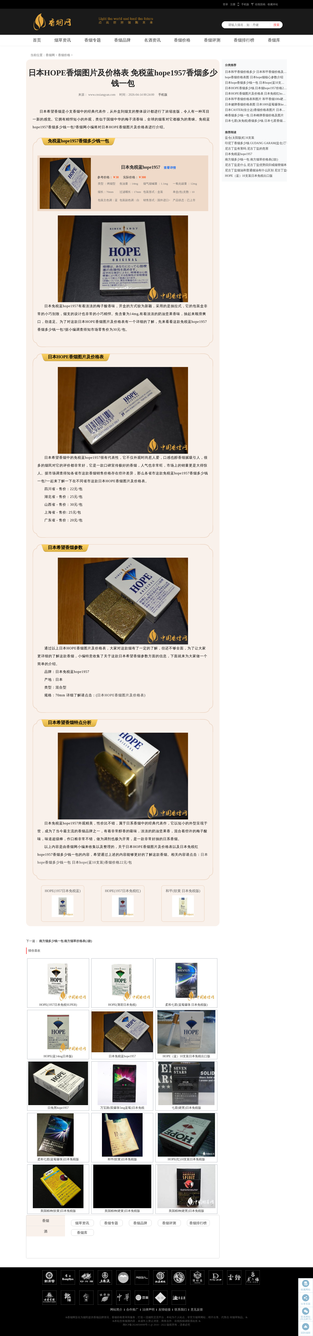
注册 (232, 4)
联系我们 (181, 1309)
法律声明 (148, 1309)
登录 (225, 4)
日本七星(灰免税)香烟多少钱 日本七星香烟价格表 (258, 120)
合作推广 (132, 1309)
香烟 (45, 1221)
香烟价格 (182, 40)
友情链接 (164, 1309)
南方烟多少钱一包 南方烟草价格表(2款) (65, 941)
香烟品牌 (122, 40)
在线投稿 (260, 4)
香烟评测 (212, 40)
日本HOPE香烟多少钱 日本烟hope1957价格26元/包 (258, 88)
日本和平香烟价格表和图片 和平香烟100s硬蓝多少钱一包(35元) (267, 99)
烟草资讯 (62, 40)
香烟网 (50, 55)
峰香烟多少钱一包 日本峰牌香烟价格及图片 (254, 115)
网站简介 (116, 1309)
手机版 (245, 4)
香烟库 (274, 40)
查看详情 (170, 167)
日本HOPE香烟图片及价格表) (121, 695)
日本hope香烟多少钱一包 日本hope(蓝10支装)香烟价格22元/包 (266, 82)
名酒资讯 (152, 40)
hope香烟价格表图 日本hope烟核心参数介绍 (254, 77)
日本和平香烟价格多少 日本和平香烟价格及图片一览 (260, 71)
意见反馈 (197, 1309)
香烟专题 (92, 40)
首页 (37, 40)
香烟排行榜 (244, 40)
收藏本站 (273, 4)
